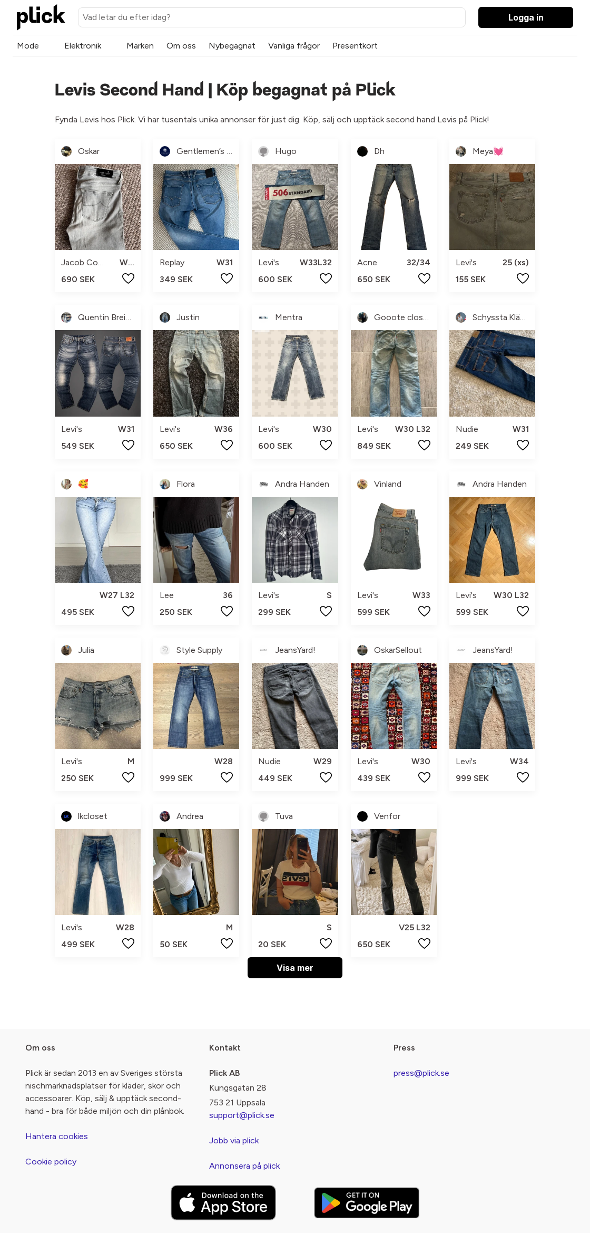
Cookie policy (50, 1162)
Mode (28, 46)
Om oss (181, 46)
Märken (140, 46)
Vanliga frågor (294, 46)
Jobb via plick (234, 1140)
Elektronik (82, 46)
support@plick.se (241, 1115)
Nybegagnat (232, 46)
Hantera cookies (56, 1136)
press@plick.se (421, 1073)
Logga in (526, 17)
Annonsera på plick (244, 1166)
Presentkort (355, 46)
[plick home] (41, 17)
